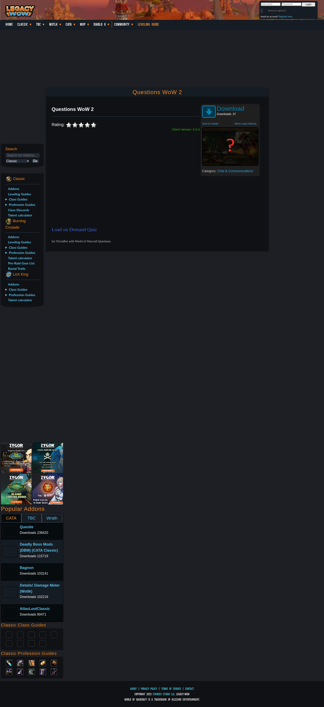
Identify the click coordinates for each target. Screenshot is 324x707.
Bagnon (27, 568)
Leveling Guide (148, 24)
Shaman (32, 643)
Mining (20, 671)
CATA (11, 518)
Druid (20, 634)
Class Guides (18, 199)
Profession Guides (22, 204)
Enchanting (32, 662)
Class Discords (18, 210)
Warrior (43, 634)
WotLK (53, 24)
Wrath (51, 518)
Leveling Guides (19, 194)
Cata (69, 24)
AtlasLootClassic (35, 609)
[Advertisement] (22, 375)
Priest (32, 634)
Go (35, 161)
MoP (83, 24)
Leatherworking (54, 662)
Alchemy (9, 662)
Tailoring (43, 671)
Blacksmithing (20, 662)
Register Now (285, 16)
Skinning (32, 671)
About (133, 688)
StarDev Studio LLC (163, 694)
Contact (189, 688)
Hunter (43, 643)
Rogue (9, 643)
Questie (26, 527)
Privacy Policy (149, 688)
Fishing (54, 671)
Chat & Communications (235, 171)
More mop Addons (246, 123)
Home (9, 24)
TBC (38, 24)
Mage (20, 643)
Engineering (43, 662)
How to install (210, 123)
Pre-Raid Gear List (21, 263)
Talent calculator (20, 215)
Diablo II (100, 24)
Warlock (54, 634)
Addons (13, 189)
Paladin (9, 634)
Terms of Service (171, 688)
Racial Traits (17, 268)
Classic (22, 24)
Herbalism (9, 671)
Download (230, 108)
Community (122, 24)
